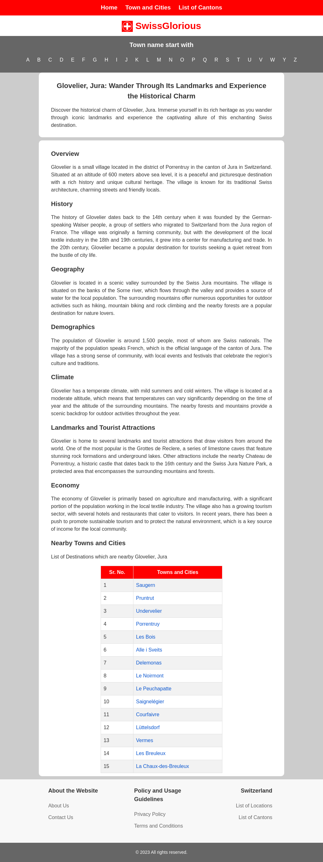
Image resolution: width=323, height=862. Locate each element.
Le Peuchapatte (153, 688)
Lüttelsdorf (148, 727)
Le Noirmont (149, 675)
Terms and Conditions (158, 826)
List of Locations (254, 805)
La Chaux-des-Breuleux (162, 766)
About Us (58, 805)
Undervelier (149, 611)
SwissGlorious (161, 26)
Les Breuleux (150, 753)
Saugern (145, 585)
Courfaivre (147, 714)
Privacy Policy (150, 814)
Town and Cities (148, 7)
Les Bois (145, 637)
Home (109, 7)
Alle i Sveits (149, 649)
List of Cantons (200, 7)
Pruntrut (145, 598)
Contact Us (60, 817)
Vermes (144, 740)
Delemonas (149, 662)
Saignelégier (150, 701)
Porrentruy (148, 624)
